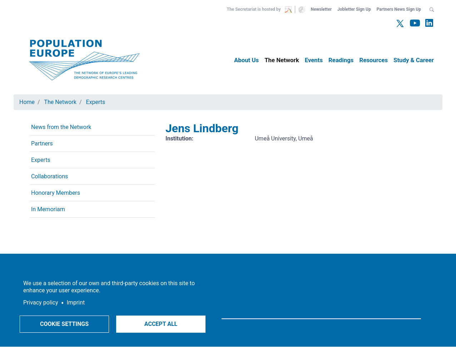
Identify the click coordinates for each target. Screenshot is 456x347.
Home (27, 102)
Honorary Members (55, 192)
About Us (246, 60)
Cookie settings (64, 324)
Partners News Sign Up (399, 9)
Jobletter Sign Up (354, 9)
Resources (373, 60)
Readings (340, 60)
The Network (281, 60)
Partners (42, 143)
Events (314, 60)
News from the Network (61, 127)
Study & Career (413, 60)
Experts (95, 102)
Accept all (160, 324)
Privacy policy (40, 302)
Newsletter (321, 9)
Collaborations (49, 176)
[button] (432, 9)
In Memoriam (48, 209)
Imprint (76, 302)
